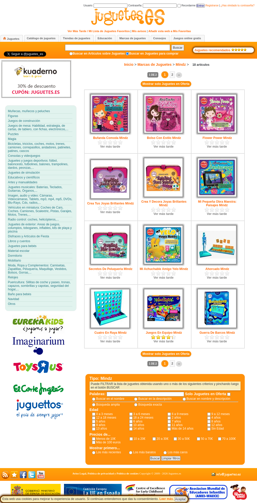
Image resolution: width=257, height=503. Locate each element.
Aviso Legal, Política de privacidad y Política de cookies (105, 473)
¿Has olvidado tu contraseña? (237, 5)
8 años (216, 421)
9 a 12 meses (220, 414)
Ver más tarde (110, 146)
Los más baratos (144, 452)
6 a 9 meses (180, 414)
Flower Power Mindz (217, 138)
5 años (100, 421)
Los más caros (177, 452)
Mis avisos (139, 31)
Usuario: (105, 5)
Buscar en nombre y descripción (208, 399)
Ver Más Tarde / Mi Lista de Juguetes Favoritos (99, 31)
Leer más (166, 499)
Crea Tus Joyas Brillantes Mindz (110, 203)
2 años (176, 417)
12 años (216, 425)
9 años (100, 425)
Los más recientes (108, 452)
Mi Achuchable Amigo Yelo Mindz (164, 269)
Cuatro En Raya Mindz (110, 332)
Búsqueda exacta (150, 404)
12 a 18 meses (106, 417)
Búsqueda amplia (108, 404)
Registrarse (212, 5)
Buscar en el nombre (110, 399)
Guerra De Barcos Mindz (217, 332)
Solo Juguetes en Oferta (206, 394)
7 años (176, 421)
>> (179, 75)
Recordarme (186, 5)
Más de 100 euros (108, 442)
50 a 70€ (207, 439)
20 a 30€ (163, 439)
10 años (138, 425)
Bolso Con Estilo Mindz (164, 138)
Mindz (181, 64)
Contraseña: (152, 5)
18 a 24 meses (143, 417)
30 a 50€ (184, 439)
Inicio (129, 64)
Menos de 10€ (105, 439)
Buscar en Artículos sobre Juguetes (99, 53)
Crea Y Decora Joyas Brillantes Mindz (163, 203)
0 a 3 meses (104, 414)
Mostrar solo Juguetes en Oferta (166, 84)
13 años (101, 428)
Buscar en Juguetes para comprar (153, 53)
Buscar (177, 47)
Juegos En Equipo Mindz (164, 332)
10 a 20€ (140, 439)
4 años (216, 417)
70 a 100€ (229, 439)
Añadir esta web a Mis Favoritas (169, 31)
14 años (138, 428)
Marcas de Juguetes (154, 64)
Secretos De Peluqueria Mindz (110, 269)
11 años (177, 425)
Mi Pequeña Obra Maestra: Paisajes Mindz (217, 203)
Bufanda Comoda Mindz (110, 138)
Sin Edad (217, 428)
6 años (138, 421)
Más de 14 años (182, 428)
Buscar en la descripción (155, 399)
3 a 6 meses (141, 414)
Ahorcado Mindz (217, 269)
